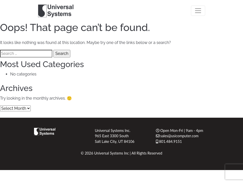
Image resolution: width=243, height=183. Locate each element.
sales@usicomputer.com (177, 136)
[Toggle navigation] (198, 11)
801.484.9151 (169, 141)
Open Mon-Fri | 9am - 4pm (179, 130)
